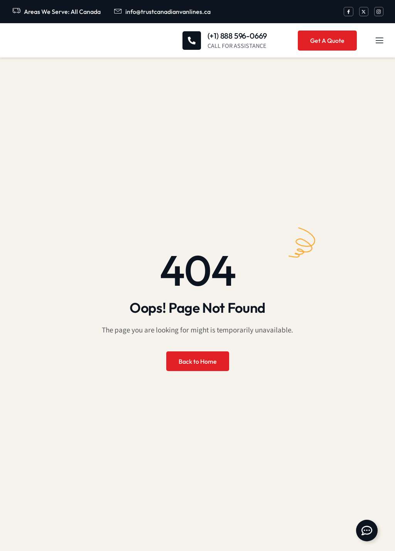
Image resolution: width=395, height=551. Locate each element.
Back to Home (198, 361)
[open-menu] (375, 40)
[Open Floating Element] (367, 530)
